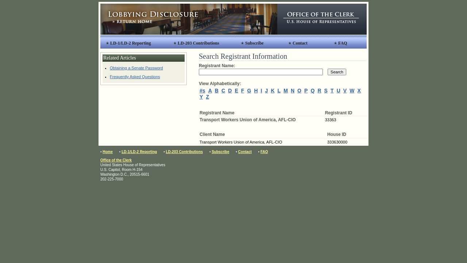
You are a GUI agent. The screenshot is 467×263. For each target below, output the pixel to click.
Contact (300, 43)
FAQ (342, 43)
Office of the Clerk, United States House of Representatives (322, 19)
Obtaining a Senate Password (136, 68)
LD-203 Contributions (198, 43)
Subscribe (254, 43)
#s (202, 91)
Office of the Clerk (116, 160)
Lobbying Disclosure (188, 19)
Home (108, 152)
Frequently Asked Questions (135, 77)
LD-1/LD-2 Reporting (130, 43)
